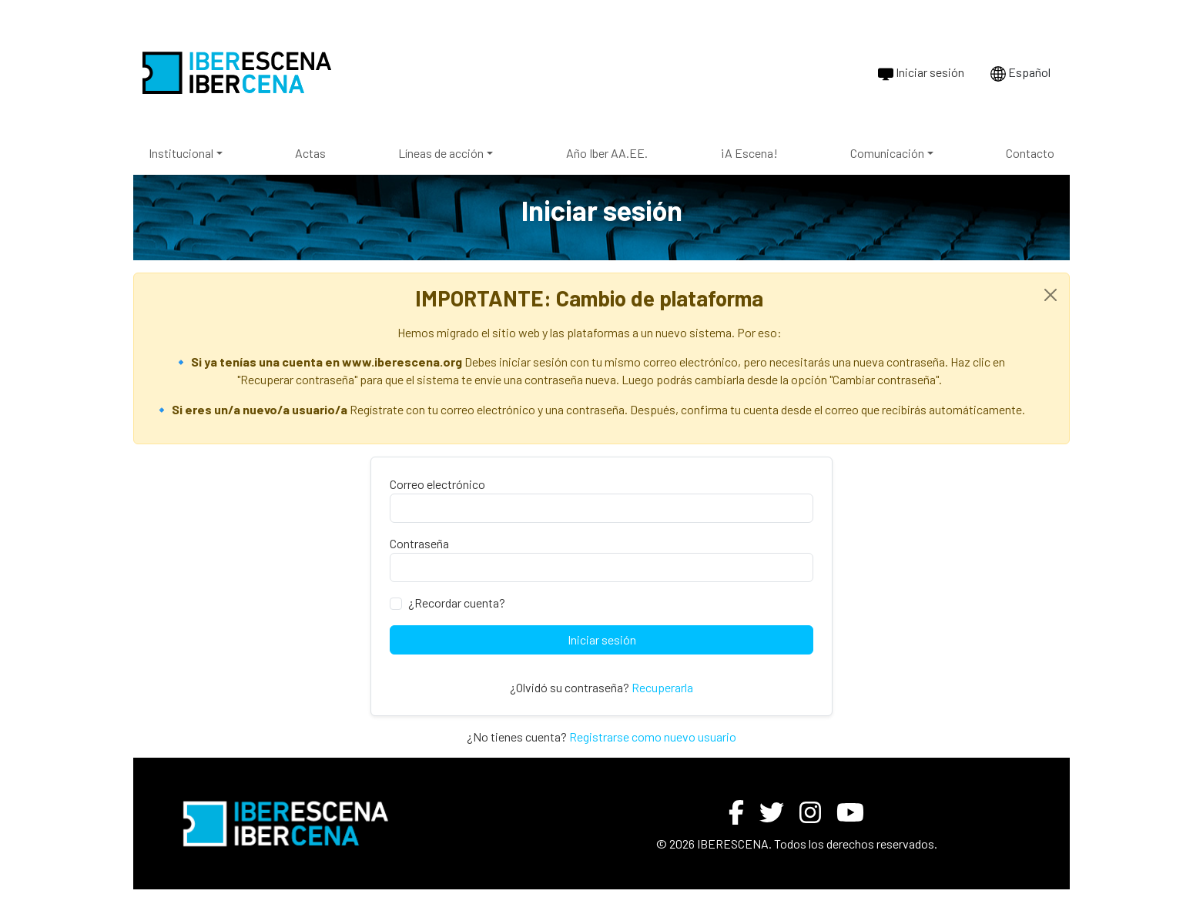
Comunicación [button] (887, 153)
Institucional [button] (181, 153)
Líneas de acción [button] (441, 153)
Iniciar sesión (921, 73)
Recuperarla (662, 687)
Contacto (1030, 153)
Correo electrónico (437, 484)
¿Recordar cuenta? (456, 602)
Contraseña (419, 543)
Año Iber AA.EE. (607, 153)
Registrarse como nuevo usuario (652, 736)
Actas (310, 153)
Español (1020, 73)
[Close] (1050, 294)
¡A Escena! (749, 153)
